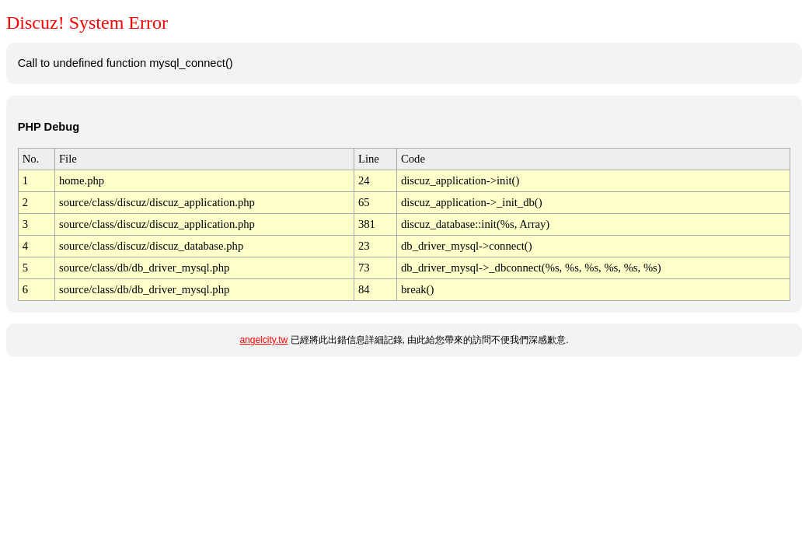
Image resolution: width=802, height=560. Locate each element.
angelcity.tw (263, 339)
